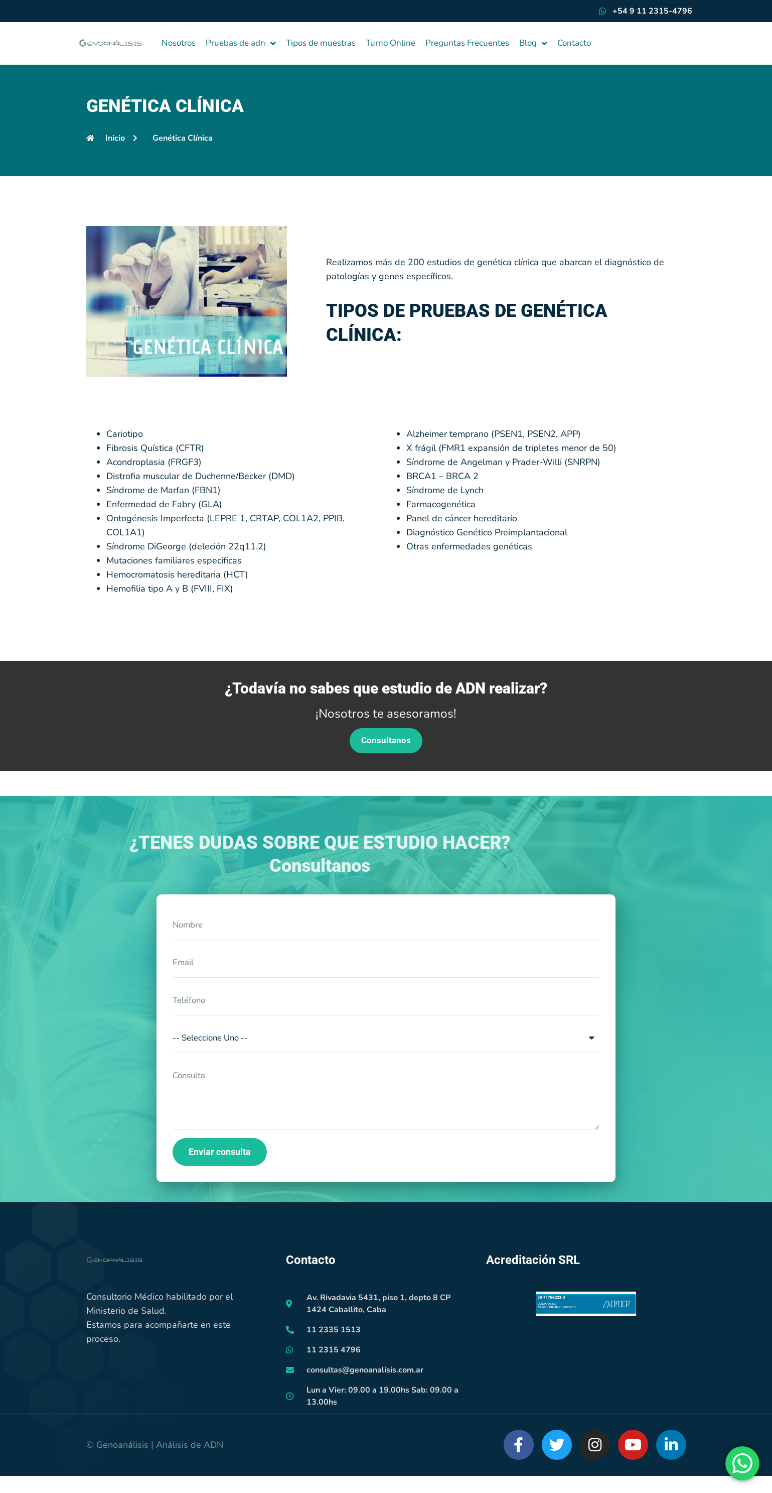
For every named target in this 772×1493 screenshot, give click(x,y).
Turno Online (390, 43)
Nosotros (179, 43)
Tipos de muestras (321, 43)
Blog (533, 43)
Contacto (574, 43)
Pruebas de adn (241, 43)
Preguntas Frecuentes (467, 43)
